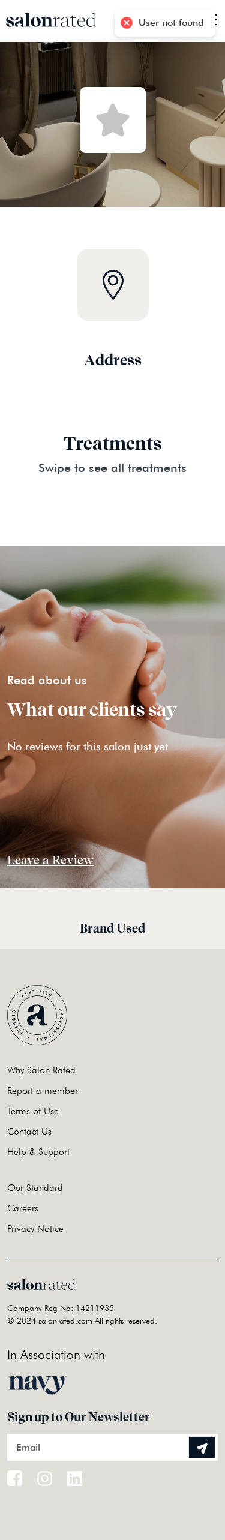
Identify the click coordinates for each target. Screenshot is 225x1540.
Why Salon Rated (41, 1070)
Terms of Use (33, 1111)
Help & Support (38, 1151)
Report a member (42, 1090)
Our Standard (35, 1187)
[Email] (112, 1447)
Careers (22, 1208)
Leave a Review (50, 860)
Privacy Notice (35, 1228)
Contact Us (29, 1131)
